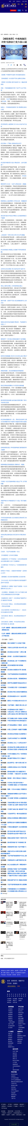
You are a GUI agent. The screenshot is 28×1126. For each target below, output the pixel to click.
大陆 (10, 34)
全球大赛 (15, 1002)
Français (3, 974)
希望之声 (10, 1113)
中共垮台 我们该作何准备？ (15, 782)
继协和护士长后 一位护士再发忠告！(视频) (13, 184)
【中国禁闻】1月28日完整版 (9, 555)
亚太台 (12, 972)
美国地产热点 (11, 1046)
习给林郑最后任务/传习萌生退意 (17, 802)
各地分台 (18, 1)
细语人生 (20, 1029)
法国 (4, 972)
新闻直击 (10, 1016)
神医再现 (19, 1041)
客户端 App (4, 1108)
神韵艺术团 (10, 1111)
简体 (26, 1)
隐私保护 (22, 1104)
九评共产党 (13, 1083)
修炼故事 (13, 1096)
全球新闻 (10, 1009)
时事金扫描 (20, 1012)
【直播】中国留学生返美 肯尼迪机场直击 (13, 75)
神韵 (10, 1)
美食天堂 (15, 1056)
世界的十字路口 (22, 1023)
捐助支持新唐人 (12, 986)
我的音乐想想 (16, 1069)
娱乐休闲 (15, 1049)
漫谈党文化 (13, 1094)
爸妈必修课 (10, 1043)
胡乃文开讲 (20, 1037)
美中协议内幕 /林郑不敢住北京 (16, 831)
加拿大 (12, 970)
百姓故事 (13, 1092)
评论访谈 (21, 1006)
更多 (24, 1114)
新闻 (8, 991)
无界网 (13, 1114)
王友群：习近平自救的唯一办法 (10, 551)
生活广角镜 (15, 1051)
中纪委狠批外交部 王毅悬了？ (16, 709)
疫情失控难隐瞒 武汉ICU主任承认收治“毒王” (14, 356)
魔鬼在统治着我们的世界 (17, 1081)
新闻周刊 (10, 1018)
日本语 (14, 974)
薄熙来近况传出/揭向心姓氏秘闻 (17, 873)
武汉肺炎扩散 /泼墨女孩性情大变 (17, 747)
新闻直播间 (13, 10)
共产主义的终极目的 (16, 1079)
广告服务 (16, 1106)
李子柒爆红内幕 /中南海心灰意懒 (17, 718)
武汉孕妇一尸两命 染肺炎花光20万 (11, 143)
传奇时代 (13, 1076)
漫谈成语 (10, 1041)
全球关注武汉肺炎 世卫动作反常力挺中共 (13, 269)
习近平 (8, 99)
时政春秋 (20, 1014)
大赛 (14, 1)
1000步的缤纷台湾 (16, 1067)
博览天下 (15, 1000)
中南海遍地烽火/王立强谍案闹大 (17, 889)
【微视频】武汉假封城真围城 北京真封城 (13, 576)
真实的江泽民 (14, 1085)
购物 (18, 986)
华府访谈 (10, 1020)
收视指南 (16, 1104)
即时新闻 (20, 998)
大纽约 (8, 970)
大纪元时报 (17, 1111)
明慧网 (3, 1114)
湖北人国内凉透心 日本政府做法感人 (12, 286)
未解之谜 (10, 1033)
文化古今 (10, 1045)
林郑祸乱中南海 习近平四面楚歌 (17, 869)
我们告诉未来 (14, 1074)
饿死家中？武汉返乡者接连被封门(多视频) (13, 339)
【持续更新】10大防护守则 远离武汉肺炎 (13, 78)
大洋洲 (21, 970)
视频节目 (21, 981)
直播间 (15, 983)
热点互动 (20, 1010)
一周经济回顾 (11, 1022)
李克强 (4, 101)
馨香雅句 (10, 1039)
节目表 (9, 983)
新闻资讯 (6, 34)
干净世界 (4, 1113)
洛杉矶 (16, 970)
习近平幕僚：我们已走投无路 (16, 871)
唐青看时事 (20, 1022)
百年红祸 (13, 1087)
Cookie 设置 (14, 1124)
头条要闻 (9, 998)
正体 (23, 1)
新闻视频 (11, 1006)
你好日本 (15, 1053)
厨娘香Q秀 (15, 1064)
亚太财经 (10, 1027)
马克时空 (20, 1025)
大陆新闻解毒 (21, 1027)
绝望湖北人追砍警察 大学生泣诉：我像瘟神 (14, 201)
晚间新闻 (10, 1014)
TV (19, 10)
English (23, 972)
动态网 (8, 1114)
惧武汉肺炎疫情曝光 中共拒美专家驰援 (12, 385)
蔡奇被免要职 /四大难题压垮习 (16, 771)
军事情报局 (20, 1020)
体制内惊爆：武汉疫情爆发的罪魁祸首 (12, 371)
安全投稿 (10, 1106)
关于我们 (10, 1104)
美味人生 (15, 1058)
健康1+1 (19, 1033)
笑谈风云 (10, 1035)
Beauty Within (16, 1060)
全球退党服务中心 (18, 1113)
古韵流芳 (10, 1037)
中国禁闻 (10, 1012)
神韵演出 (9, 1002)
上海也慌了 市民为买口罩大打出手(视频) (13, 235)
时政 (14, 34)
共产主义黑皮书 (15, 1091)
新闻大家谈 (20, 1009)
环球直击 (10, 1010)
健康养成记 (20, 1039)
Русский (9, 974)
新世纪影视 (19, 1114)
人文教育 (10, 1031)
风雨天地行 (13, 1089)
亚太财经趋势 (11, 1025)
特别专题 (14, 1072)
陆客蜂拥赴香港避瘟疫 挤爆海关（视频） (13, 464)
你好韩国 (15, 1055)
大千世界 (15, 1062)
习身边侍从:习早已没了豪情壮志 (17, 712)
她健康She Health (21, 1035)
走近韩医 (19, 1043)
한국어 (19, 974)
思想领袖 (20, 1016)
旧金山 (8, 972)
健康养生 (20, 1031)
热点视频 (15, 998)
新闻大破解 (20, 1018)
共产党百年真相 (15, 1078)
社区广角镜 (11, 1023)
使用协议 (4, 1106)
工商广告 (13, 1098)
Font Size (21, 65)
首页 (2, 34)
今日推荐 (9, 1000)
